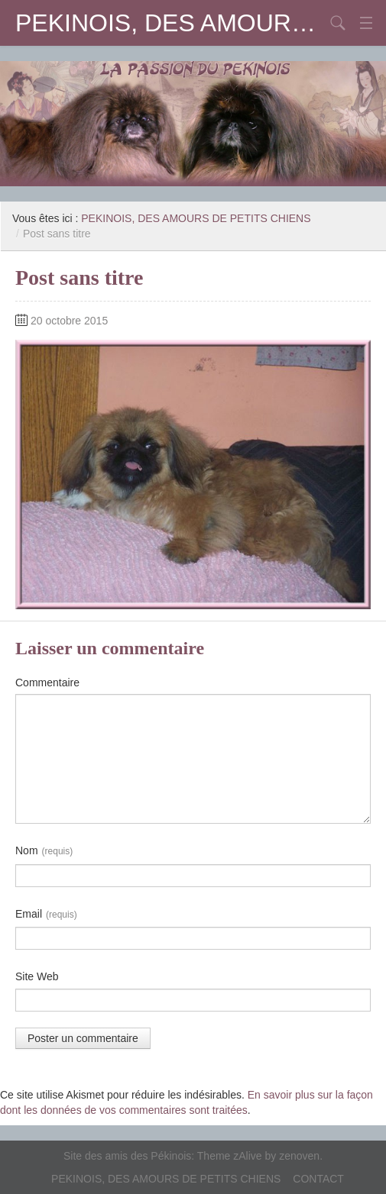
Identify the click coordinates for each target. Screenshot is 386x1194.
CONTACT (318, 1179)
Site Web (37, 976)
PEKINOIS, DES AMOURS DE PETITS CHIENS (170, 23)
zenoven (299, 1156)
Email (46, 914)
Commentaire (47, 682)
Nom (44, 851)
